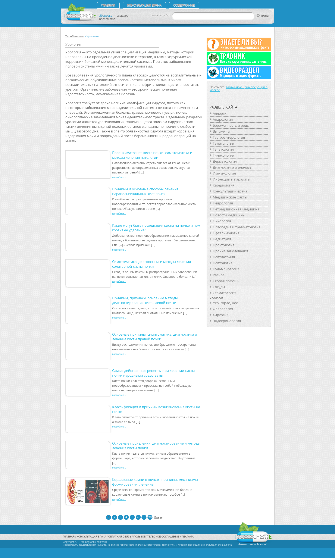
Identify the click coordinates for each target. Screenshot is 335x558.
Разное (219, 275)
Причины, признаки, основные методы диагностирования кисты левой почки (145, 300)
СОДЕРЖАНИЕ (184, 5)
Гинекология (223, 155)
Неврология (223, 203)
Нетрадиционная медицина (236, 209)
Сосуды (219, 287)
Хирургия (220, 315)
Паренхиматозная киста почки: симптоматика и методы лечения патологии (152, 155)
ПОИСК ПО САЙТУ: (160, 16)
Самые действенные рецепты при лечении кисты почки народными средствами (153, 373)
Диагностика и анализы (232, 167)
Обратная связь (119, 536)
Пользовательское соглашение (156, 536)
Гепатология (223, 149)
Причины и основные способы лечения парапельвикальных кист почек (145, 191)
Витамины (221, 131)
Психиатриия (224, 257)
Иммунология (224, 173)
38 (150, 517)
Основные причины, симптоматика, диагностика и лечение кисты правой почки (154, 336)
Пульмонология (226, 269)
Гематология (223, 143)
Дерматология (225, 161)
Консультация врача (144, 5)
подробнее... (119, 177)
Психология (222, 263)
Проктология (223, 245)
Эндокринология (227, 321)
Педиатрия (222, 239)
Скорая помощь (226, 281)
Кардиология (224, 185)
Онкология (222, 221)
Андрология (223, 119)
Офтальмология (226, 233)
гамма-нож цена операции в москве (238, 88)
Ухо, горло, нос (225, 303)
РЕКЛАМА (188, 536)
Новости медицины (229, 215)
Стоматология (224, 293)
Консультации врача (230, 191)
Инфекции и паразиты (231, 179)
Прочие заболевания (230, 251)
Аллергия (220, 113)
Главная (108, 5)
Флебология (223, 309)
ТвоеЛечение (74, 36)
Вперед (157, 517)
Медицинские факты (230, 197)
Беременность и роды (231, 125)
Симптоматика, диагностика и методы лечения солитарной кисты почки (151, 264)
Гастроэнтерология (229, 137)
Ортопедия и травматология (236, 227)
